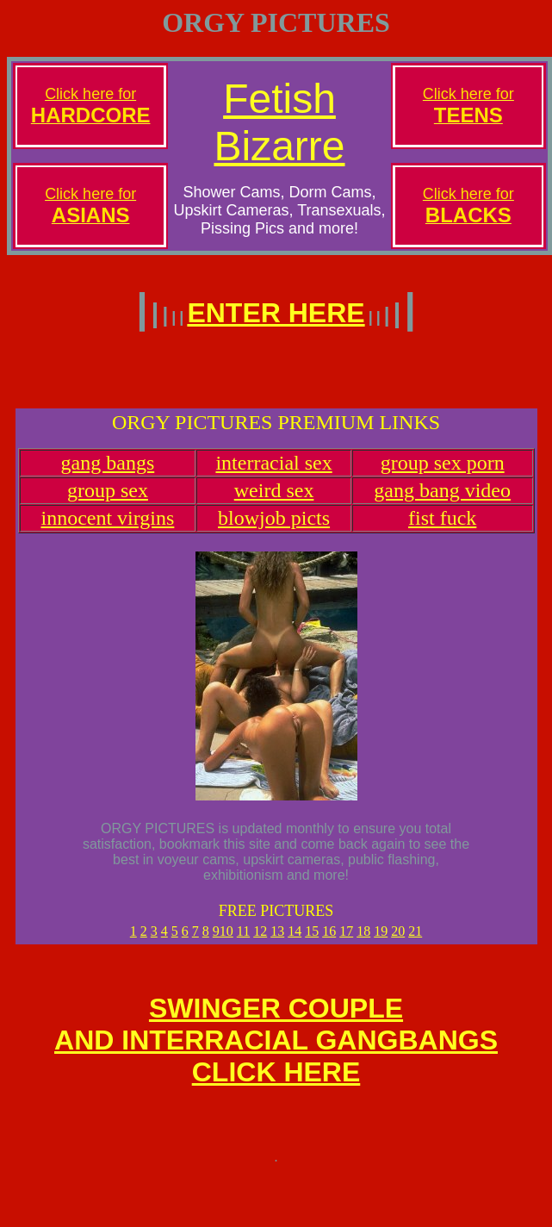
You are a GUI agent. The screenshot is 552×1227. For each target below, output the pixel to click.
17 (346, 941)
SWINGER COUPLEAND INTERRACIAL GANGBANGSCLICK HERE (276, 1055)
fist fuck (442, 528)
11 (243, 941)
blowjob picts (274, 528)
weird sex (274, 500)
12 (260, 941)
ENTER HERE (275, 312)
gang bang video (442, 500)
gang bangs (108, 473)
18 (363, 941)
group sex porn (443, 473)
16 (329, 941)
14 (294, 941)
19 (381, 941)
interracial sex (273, 473)
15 (312, 941)
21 (415, 941)
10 (226, 941)
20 (398, 941)
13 (277, 941)
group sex (107, 500)
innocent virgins (107, 528)
